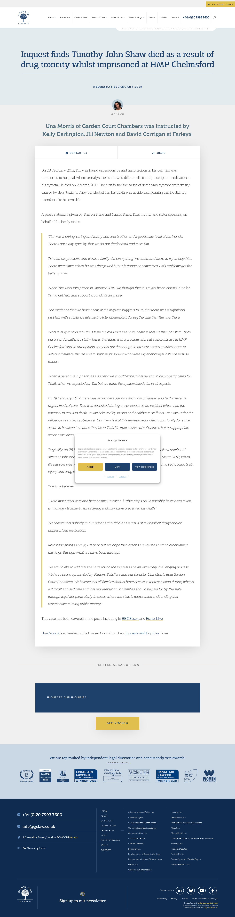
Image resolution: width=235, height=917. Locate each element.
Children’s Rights (135, 817)
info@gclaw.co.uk (39, 826)
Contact (175, 17)
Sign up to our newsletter (82, 900)
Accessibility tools (220, 4)
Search (214, 17)
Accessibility (162, 898)
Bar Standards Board (208, 903)
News (103, 835)
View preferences (144, 467)
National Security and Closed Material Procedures (192, 838)
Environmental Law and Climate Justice (145, 859)
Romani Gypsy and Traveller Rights (186, 859)
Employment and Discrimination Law (144, 854)
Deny (117, 467)
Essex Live (154, 618)
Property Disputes (179, 849)
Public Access (118, 17)
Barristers (65, 17)
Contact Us (76, 153)
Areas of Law (98, 17)
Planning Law (176, 843)
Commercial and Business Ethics (142, 828)
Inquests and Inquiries (142, 633)
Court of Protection (136, 838)
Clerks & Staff (81, 17)
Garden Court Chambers (23, 17)
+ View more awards (118, 762)
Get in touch (117, 723)
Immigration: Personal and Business (186, 822)
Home (104, 811)
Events (152, 17)
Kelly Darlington (63, 133)
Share (158, 153)
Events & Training (110, 840)
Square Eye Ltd (210, 907)
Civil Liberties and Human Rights (142, 822)
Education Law (134, 849)
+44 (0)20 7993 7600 (196, 17)
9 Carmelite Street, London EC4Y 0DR (50, 837)
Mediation (175, 828)
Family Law (133, 864)
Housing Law (176, 812)
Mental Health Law (179, 833)
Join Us (163, 17)
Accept (90, 467)
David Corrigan (145, 133)
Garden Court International (140, 869)
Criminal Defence (135, 843)
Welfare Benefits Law (180, 864)
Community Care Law (137, 833)
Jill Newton (100, 133)
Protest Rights (177, 854)
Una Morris (60, 125)
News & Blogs (135, 17)
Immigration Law (178, 817)
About (51, 17)
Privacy (122, 476)
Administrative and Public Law (141, 812)
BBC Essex (130, 618)
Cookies (111, 476)
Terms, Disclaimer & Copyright (205, 898)
